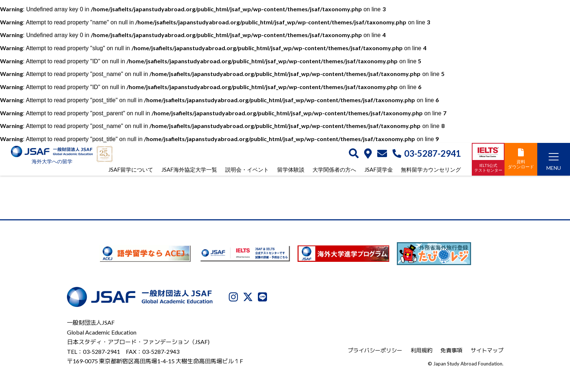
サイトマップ (487, 350)
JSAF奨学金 (378, 169)
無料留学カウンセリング (431, 169)
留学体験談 (290, 169)
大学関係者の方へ (334, 169)
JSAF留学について (130, 169)
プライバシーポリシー (375, 350)
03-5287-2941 (426, 153)
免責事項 (451, 350)
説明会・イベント (247, 169)
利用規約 (422, 350)
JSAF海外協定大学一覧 (189, 169)
